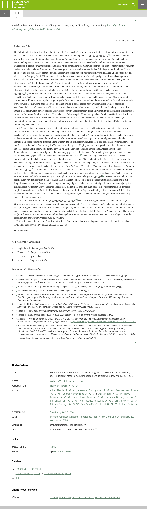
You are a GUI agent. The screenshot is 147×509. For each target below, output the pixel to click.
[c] (25, 134)
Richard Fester (126, 404)
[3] (24, 79)
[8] (32, 169)
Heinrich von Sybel (82, 397)
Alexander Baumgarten (90, 390)
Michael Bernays (59, 404)
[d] (88, 134)
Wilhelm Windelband (61, 381)
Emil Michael (104, 393)
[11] (80, 203)
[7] (81, 155)
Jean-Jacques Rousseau (92, 400)
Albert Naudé (57, 390)
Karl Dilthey (120, 400)
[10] (76, 200)
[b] (121, 117)
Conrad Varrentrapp (73, 393)
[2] (109, 55)
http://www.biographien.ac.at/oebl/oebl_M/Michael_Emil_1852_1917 (103, 321)
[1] (78, 51)
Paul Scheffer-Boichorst (93, 404)
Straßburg (55, 412)
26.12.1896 (68, 412)
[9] (103, 176)
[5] (27, 127)
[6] (40, 155)
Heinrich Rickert (58, 385)
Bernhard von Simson (127, 390)
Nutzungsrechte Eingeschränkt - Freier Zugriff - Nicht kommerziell (85, 497)
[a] (26, 93)
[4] (53, 114)
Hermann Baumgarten (117, 397)
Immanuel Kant (58, 400)
